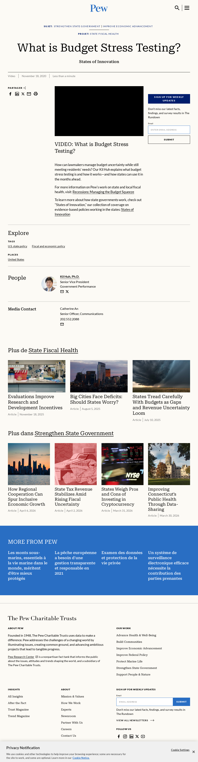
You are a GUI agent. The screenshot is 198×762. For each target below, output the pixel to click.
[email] (62, 292)
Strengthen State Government (74, 433)
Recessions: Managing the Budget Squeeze (103, 192)
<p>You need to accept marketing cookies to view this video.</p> (99, 111)
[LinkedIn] (131, 736)
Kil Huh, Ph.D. (69, 276)
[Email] (169, 130)
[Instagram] (125, 736)
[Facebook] (118, 736)
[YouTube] (143, 736)
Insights (14, 689)
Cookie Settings (180, 752)
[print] (35, 93)
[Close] (193, 754)
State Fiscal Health (53, 350)
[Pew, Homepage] (99, 8)
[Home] (42, 618)
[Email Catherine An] (62, 324)
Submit (169, 139)
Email (150, 123)
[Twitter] (137, 736)
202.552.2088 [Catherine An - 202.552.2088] (69, 319)
